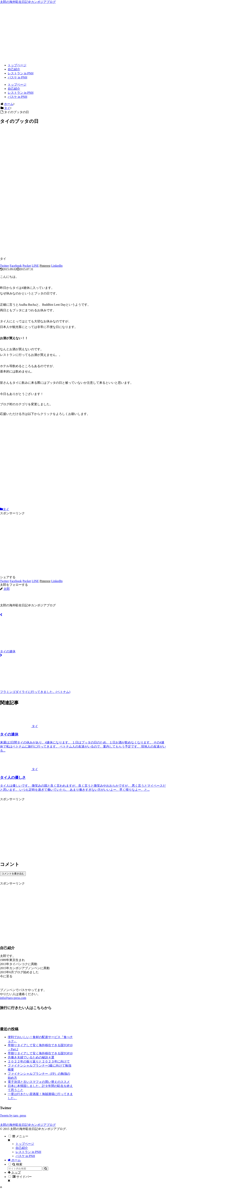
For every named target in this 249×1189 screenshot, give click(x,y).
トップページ (25, 1143)
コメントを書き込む (13, 873)
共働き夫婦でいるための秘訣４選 (31, 1057)
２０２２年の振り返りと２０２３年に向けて (39, 1061)
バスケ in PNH (25, 1156)
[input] (25, 1169)
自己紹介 (22, 1147)
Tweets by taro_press (13, 1115)
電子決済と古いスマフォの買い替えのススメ (39, 1081)
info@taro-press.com (13, 998)
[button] (45, 1169)
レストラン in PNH (28, 1152)
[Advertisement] (124, 33)
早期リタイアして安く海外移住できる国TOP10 (40, 1053)
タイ (4, 509)
